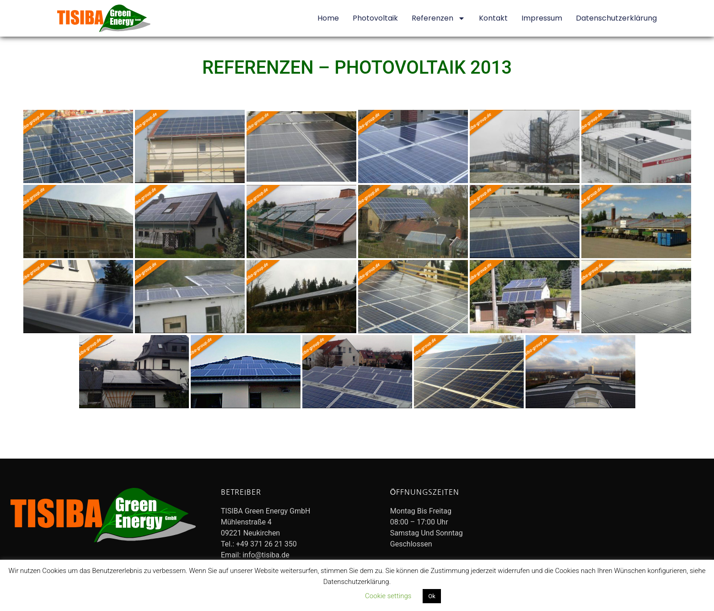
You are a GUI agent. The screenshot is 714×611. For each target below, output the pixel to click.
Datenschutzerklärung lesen (312, 596)
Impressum (541, 18)
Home (328, 18)
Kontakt (493, 18)
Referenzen (438, 18)
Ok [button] (431, 596)
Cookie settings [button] (388, 596)
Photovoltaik (375, 18)
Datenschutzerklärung (616, 18)
